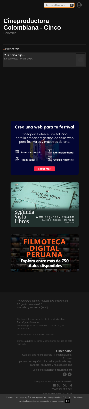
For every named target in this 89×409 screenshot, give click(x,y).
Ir (71, 5)
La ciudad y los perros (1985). (32, 307)
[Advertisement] (28, 95)
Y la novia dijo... (14, 55)
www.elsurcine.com (62, 388)
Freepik (40, 334)
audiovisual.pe (58, 319)
